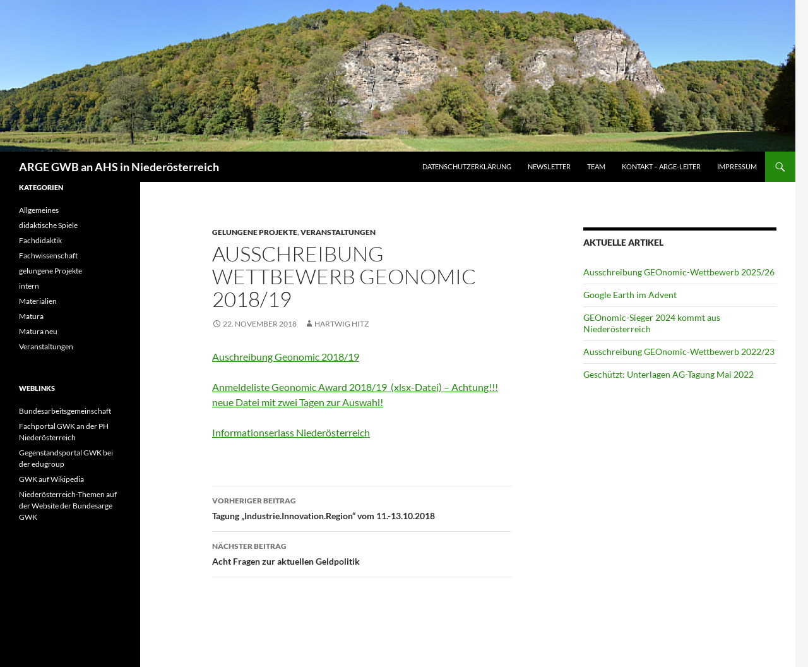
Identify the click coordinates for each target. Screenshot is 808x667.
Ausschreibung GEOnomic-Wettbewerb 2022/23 (679, 351)
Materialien (38, 301)
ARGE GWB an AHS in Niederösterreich (119, 167)
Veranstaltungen (338, 232)
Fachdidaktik (40, 240)
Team (596, 166)
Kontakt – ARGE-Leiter (661, 166)
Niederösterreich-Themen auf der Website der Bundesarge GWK (68, 506)
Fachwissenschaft (48, 255)
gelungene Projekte (254, 232)
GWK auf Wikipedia (51, 479)
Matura (31, 316)
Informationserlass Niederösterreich (291, 432)
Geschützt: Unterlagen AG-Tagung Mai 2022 (668, 374)
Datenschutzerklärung (466, 166)
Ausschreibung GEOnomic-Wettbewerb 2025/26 (679, 272)
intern (29, 286)
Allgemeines (39, 210)
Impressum (737, 166)
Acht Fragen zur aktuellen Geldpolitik (361, 553)
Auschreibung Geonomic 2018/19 (285, 357)
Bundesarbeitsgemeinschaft (65, 411)
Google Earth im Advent (630, 294)
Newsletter (549, 166)
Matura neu (38, 331)
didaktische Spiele (48, 225)
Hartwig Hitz (341, 323)
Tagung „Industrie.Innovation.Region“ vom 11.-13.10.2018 (361, 507)
